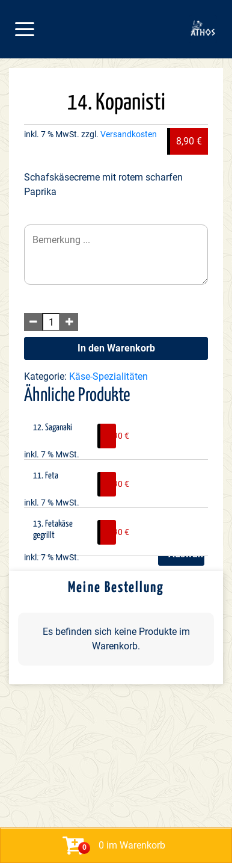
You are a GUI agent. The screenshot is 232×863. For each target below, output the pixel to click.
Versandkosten (128, 134)
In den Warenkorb (116, 348)
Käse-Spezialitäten (108, 376)
